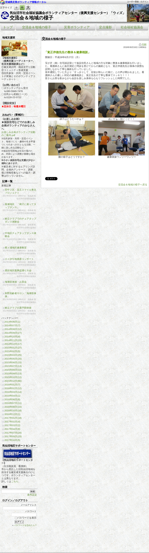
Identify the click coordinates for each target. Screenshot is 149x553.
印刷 (142, 44)
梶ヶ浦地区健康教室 (16, 247)
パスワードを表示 (25, 517)
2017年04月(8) (12, 429)
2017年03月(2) (12, 425)
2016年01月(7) (12, 384)
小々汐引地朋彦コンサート (19, 259)
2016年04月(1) (12, 395)
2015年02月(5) (12, 351)
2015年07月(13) (13, 366)
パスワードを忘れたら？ (25, 525)
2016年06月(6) (12, 399)
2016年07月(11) (13, 403)
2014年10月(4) (12, 336)
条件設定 (32, 494)
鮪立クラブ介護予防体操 (18, 307)
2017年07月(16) (13, 432)
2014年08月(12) (13, 329)
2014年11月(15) (13, 340)
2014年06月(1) (12, 321)
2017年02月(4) (12, 421)
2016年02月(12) (13, 388)
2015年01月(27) (13, 347)
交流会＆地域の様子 (31, 17)
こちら (14, 481)
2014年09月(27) (13, 332)
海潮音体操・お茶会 (16, 281)
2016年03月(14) (13, 392)
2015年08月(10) (13, 369)
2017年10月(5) (12, 440)
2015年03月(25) (13, 355)
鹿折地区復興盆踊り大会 (18, 270)
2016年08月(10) (13, 406)
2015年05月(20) (13, 358)
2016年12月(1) (12, 414)
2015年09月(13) (13, 373)
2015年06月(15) (13, 362)
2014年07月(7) (12, 325)
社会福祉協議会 (132, 27)
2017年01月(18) (13, 417)
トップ (8, 27)
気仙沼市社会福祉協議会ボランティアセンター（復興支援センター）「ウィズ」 (68, 13)
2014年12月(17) (13, 344)
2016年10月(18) (13, 410)
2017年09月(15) (13, 436)
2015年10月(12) (13, 377)
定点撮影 (105, 27)
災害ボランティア (77, 27)
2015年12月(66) (13, 380)
